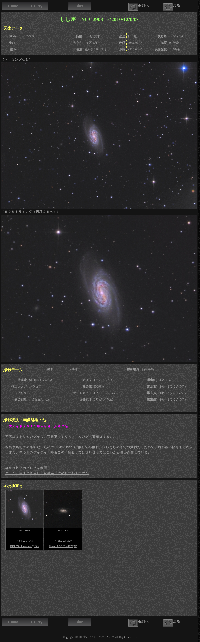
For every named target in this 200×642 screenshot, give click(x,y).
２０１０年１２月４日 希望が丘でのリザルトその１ (47, 473)
